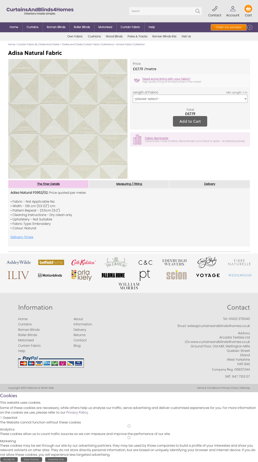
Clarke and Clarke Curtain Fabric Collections (88, 44)
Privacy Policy (77, 412)
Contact (238, 307)
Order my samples (228, 27)
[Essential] (1, 417)
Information (35, 307)
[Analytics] (129, 426)
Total (190, 109)
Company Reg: (223, 369)
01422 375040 (239, 318)
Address (244, 333)
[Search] (165, 11)
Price (137, 64)
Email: (182, 326)
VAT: (228, 376)
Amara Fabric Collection (130, 44)
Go (198, 11)
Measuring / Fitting (129, 184)
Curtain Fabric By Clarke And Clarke (38, 44)
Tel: (225, 318)
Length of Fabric (145, 92)
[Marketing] (129, 437)
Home (11, 44)
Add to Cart (190, 121)
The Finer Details (48, 184)
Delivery (209, 184)
